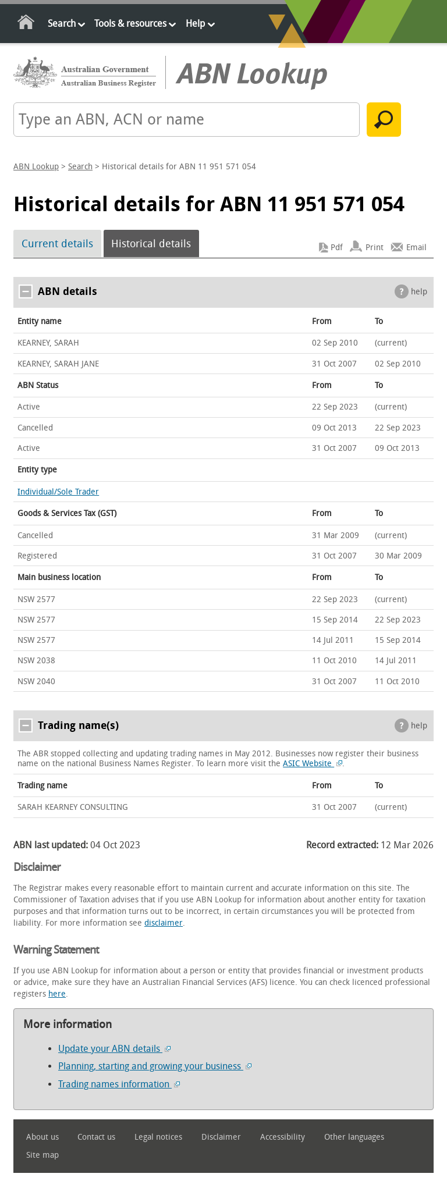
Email (416, 247)
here (57, 994)
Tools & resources (130, 23)
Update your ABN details (114, 1048)
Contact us (96, 1137)
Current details (57, 243)
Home (26, 24)
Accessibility (282, 1137)
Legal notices (158, 1137)
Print (375, 247)
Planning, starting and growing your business (154, 1066)
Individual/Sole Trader (58, 492)
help (419, 292)
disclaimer (163, 923)
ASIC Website (312, 764)
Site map (42, 1155)
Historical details (151, 243)
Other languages (354, 1137)
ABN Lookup (36, 167)
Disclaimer (221, 1137)
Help (195, 23)
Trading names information (119, 1084)
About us (42, 1137)
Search (62, 23)
